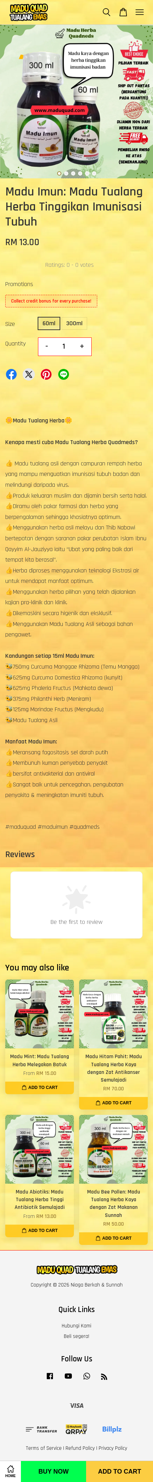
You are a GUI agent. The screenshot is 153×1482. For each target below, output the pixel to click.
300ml (74, 323)
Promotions (19, 284)
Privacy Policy (113, 1448)
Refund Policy (80, 1448)
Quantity (15, 344)
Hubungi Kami (76, 1326)
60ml (49, 323)
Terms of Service (44, 1448)
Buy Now (53, 1471)
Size (10, 324)
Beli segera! (76, 1336)
